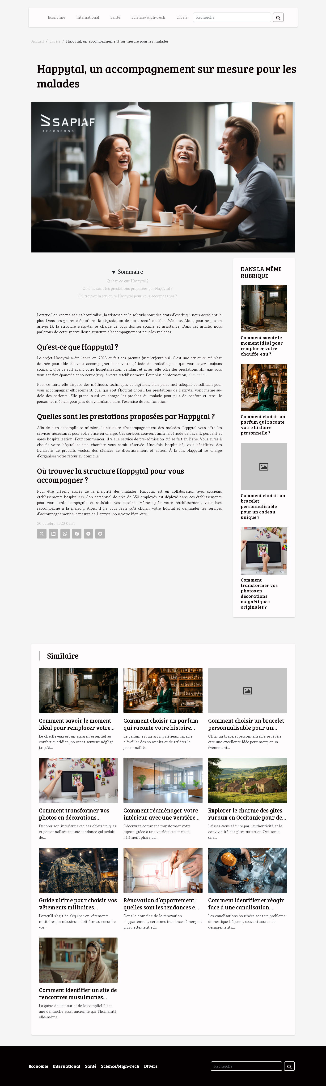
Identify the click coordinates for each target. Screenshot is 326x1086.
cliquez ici (197, 375)
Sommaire (130, 272)
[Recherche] (232, 17)
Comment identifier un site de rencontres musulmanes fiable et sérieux (78, 997)
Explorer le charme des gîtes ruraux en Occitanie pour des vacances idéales (246, 817)
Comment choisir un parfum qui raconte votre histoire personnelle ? (263, 424)
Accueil (37, 41)
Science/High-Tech (148, 17)
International (87, 17)
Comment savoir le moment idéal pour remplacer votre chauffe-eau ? (262, 345)
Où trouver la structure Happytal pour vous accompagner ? (127, 296)
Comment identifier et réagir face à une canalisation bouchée (246, 907)
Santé (115, 17)
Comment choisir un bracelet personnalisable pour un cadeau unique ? (263, 506)
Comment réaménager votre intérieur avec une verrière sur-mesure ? (160, 817)
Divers (182, 17)
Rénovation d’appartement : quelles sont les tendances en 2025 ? (161, 907)
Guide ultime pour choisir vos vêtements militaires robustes (78, 907)
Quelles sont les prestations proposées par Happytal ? (127, 288)
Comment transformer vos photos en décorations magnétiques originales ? (259, 593)
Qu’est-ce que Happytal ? (127, 281)
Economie (56, 17)
